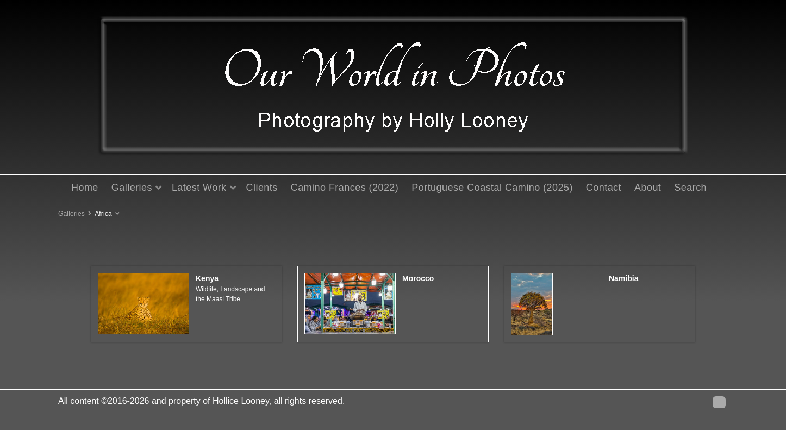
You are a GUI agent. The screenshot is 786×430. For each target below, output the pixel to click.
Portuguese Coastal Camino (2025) (492, 187)
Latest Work (199, 187)
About (647, 187)
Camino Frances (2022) (345, 187)
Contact (603, 187)
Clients (262, 187)
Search (690, 187)
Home (84, 187)
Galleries (131, 187)
